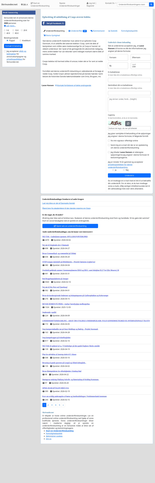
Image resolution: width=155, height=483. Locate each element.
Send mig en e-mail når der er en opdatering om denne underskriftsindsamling (129, 177)
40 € (8, 100)
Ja (115, 201)
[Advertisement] (97, 28)
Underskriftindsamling (54, 62)
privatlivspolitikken (14, 126)
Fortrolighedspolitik (129, 62)
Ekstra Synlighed (52, 66)
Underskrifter (77, 62)
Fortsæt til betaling (13, 113)
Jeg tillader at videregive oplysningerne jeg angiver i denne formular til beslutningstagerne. (130, 186)
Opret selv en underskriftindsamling (70, 257)
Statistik (112, 62)
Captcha (111, 146)
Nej (127, 201)
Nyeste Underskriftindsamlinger (69, 4)
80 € (17, 100)
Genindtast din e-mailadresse (120, 116)
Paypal (12, 107)
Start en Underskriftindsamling (40, 4)
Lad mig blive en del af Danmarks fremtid (58, 234)
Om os (48, 470)
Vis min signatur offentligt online (124, 172)
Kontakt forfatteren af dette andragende (73, 116)
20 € (25, 97)
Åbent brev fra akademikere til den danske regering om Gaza (66, 239)
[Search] (133, 4)
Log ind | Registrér (91, 4)
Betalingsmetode (11, 104)
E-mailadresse (114, 103)
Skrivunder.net (9, 4)
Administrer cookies (54, 467)
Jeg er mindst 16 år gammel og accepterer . (125, 196)
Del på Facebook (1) (53, 55)
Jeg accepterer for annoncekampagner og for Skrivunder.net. (16, 123)
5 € (7, 97)
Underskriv (129, 206)
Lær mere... (10, 92)
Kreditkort (26, 107)
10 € (17, 97)
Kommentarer (98, 62)
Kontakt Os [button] (110, 3)
